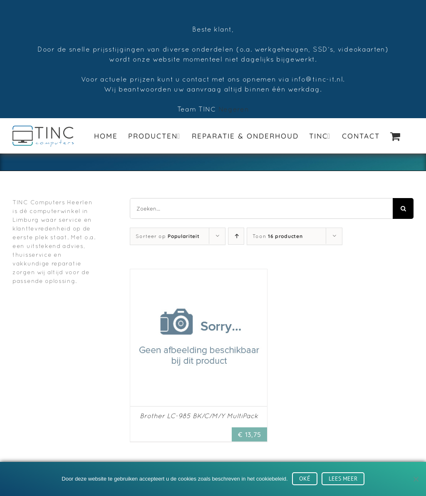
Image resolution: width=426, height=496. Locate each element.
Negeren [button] (233, 109)
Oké (304, 478)
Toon (277, 236)
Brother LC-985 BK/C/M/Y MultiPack (199, 415)
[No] (415, 479)
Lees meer (343, 478)
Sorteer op (167, 236)
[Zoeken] (403, 208)
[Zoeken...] (261, 208)
